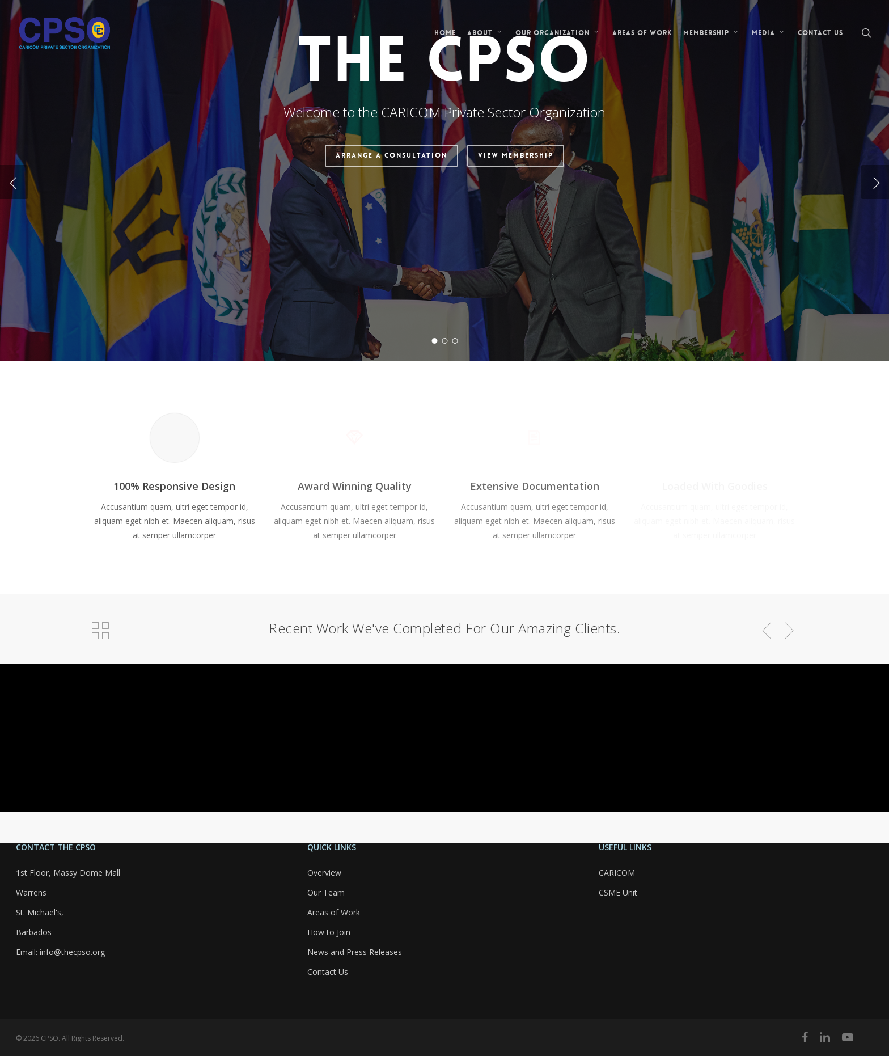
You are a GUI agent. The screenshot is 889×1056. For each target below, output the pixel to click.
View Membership (515, 279)
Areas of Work (333, 912)
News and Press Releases (354, 952)
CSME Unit (618, 892)
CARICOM (617, 872)
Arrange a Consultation (391, 279)
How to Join (328, 932)
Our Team (326, 892)
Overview (324, 872)
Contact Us (327, 971)
